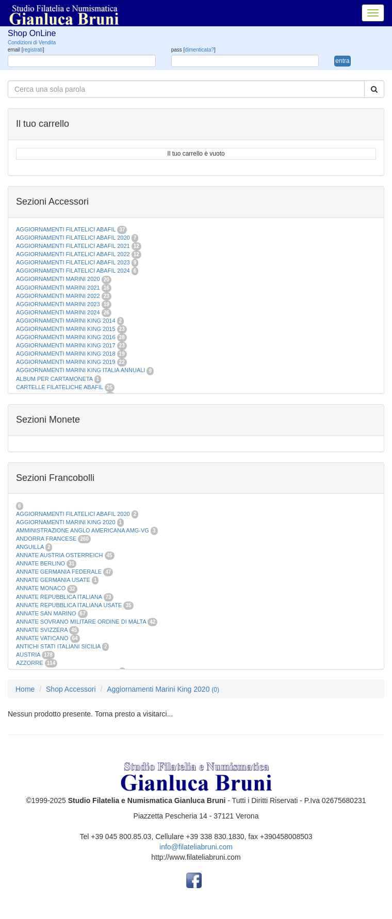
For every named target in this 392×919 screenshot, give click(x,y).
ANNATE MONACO (41, 588)
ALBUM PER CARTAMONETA (55, 379)
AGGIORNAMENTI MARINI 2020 (58, 279)
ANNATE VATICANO (42, 638)
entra (342, 60)
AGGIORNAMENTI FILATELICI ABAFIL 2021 (73, 246)
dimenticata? (199, 50)
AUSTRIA (28, 654)
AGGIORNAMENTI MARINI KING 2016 (66, 337)
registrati (32, 50)
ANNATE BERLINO (40, 563)
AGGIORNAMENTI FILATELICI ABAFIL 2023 (73, 262)
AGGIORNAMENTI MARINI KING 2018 (66, 353)
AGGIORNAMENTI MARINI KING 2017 (66, 345)
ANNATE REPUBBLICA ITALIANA (59, 597)
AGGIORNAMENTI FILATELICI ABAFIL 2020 (73, 238)
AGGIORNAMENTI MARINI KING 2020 (66, 522)
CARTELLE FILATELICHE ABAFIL (59, 387)
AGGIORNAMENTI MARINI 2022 (58, 296)
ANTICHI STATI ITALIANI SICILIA (58, 646)
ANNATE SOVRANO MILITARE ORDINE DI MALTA (82, 622)
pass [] (193, 50)
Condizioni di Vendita (32, 42)
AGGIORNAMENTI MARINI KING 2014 (66, 321)
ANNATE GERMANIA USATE (53, 580)
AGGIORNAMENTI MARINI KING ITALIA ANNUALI (80, 370)
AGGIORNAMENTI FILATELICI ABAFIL (66, 229)
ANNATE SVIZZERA (42, 630)
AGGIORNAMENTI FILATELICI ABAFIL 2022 (73, 254)
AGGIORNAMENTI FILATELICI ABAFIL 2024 (73, 271)
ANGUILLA (30, 547)
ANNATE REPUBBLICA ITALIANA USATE (69, 605)
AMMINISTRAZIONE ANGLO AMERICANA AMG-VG (82, 530)
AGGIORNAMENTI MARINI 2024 (58, 312)
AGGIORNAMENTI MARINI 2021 (58, 288)
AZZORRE (29, 663)
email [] (26, 50)
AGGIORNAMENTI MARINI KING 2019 (66, 362)
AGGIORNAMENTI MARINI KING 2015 (66, 329)
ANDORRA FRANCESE (46, 539)
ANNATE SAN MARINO (46, 613)
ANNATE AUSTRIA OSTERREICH (59, 555)
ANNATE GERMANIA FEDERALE (59, 572)
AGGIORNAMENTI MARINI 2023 (58, 304)
